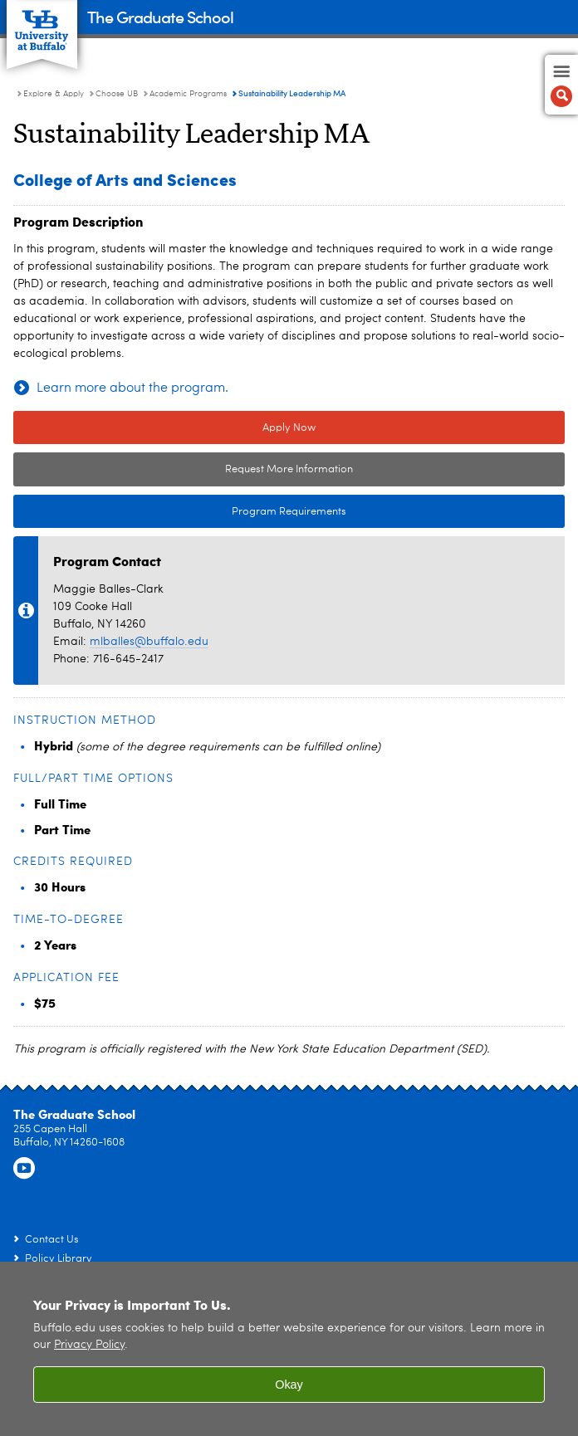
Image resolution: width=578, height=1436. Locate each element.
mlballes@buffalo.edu (149, 641)
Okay (289, 1384)
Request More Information (289, 469)
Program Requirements (179, 512)
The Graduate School (160, 16)
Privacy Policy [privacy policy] (89, 1345)
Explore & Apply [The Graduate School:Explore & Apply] (53, 94)
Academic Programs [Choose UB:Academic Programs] (188, 94)
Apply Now (289, 427)
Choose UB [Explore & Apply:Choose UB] (117, 94)
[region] (289, 1349)
